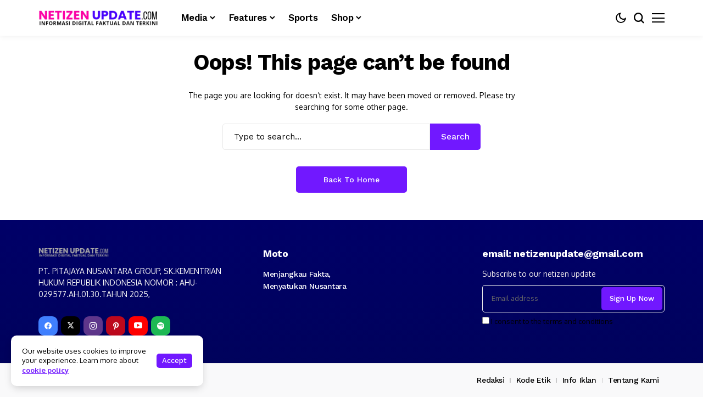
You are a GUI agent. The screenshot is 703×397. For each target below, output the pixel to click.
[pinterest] (115, 326)
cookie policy (45, 370)
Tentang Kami (633, 380)
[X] (70, 326)
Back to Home (351, 179)
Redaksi (490, 380)
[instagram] (93, 326)
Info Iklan (579, 380)
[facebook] (48, 326)
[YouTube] (138, 326)
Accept (174, 360)
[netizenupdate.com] (101, 18)
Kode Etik (533, 380)
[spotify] (160, 326)
